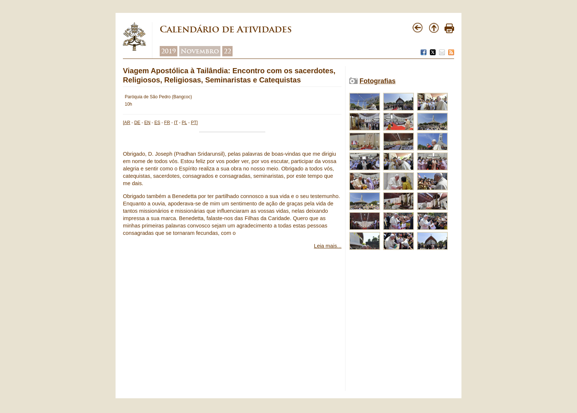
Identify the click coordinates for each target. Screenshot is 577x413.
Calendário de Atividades (226, 29)
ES (157, 122)
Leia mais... (327, 246)
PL (184, 122)
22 (227, 51)
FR (167, 122)
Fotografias (378, 81)
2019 (168, 51)
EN (147, 122)
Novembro (200, 51)
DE (137, 122)
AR (127, 122)
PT (194, 122)
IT (176, 122)
